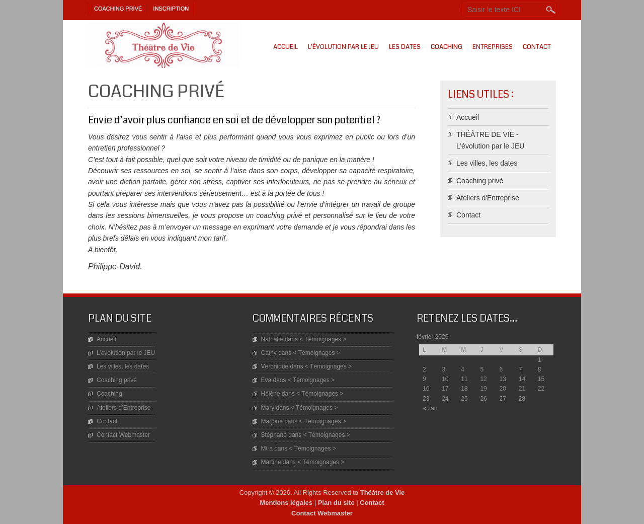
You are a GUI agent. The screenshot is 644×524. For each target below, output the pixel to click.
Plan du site (336, 502)
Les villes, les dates (486, 163)
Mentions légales (286, 502)
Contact (537, 46)
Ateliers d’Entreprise (123, 407)
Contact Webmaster (123, 434)
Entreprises (492, 46)
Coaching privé (118, 9)
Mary (268, 407)
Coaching (446, 46)
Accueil (285, 46)
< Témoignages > (322, 339)
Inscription (171, 9)
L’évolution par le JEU (343, 46)
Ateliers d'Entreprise (487, 198)
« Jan (430, 408)
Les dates (405, 46)
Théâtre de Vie (382, 492)
